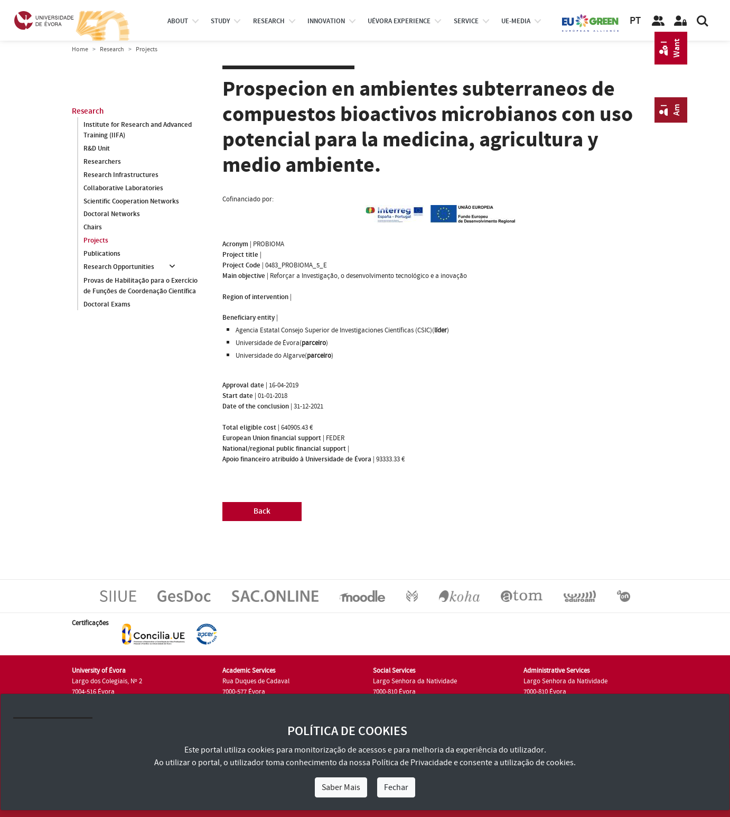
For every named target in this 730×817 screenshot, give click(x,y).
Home (80, 49)
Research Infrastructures (120, 175)
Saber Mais (341, 787)
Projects (95, 241)
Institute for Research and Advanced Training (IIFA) (137, 130)
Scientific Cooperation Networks (131, 201)
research (269, 21)
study (220, 21)
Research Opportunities (118, 267)
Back (262, 511)
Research (112, 49)
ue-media (515, 21)
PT (635, 20)
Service (466, 21)
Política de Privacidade (412, 762)
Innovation (326, 21)
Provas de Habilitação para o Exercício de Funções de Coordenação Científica (140, 286)
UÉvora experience (399, 21)
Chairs (92, 228)
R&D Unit (96, 148)
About (177, 21)
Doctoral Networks (111, 214)
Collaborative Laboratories (123, 188)
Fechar (396, 787)
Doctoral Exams (106, 304)
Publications (101, 254)
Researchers (102, 161)
